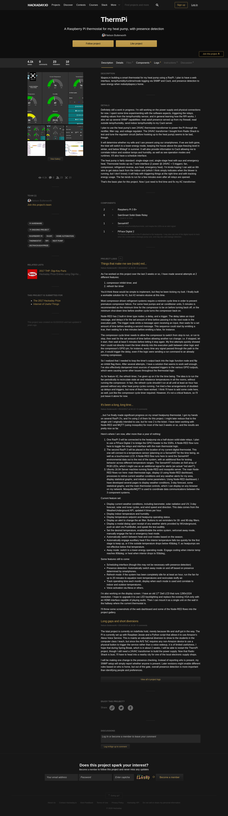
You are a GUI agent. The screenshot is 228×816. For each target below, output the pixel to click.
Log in (194, 5)
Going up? (114, 796)
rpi (46, 241)
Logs (157, 62)
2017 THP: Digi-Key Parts (52, 271)
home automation (65, 236)
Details (119, 63)
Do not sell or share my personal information (161, 803)
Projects (56, 5)
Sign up (181, 5)
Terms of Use (102, 803)
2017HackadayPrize (38, 246)
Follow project (93, 43)
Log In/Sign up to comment (115, 746)
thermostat (35, 241)
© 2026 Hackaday (114, 809)
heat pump (58, 241)
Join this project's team (39, 205)
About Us (51, 803)
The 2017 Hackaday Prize (33, 76)
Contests (81, 5)
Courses (93, 5)
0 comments (142, 268)
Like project (136, 43)
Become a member (88, 770)
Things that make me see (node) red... (125, 263)
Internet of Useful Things (46, 304)
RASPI (49, 236)
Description (107, 63)
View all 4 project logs (151, 679)
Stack (104, 5)
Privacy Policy (117, 803)
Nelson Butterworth (114, 35)
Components (143, 62)
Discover (68, 5)
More (116, 5)
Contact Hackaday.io (68, 803)
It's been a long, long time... (118, 405)
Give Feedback (86, 803)
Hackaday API (133, 803)
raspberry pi (35, 236)
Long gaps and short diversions (121, 621)
